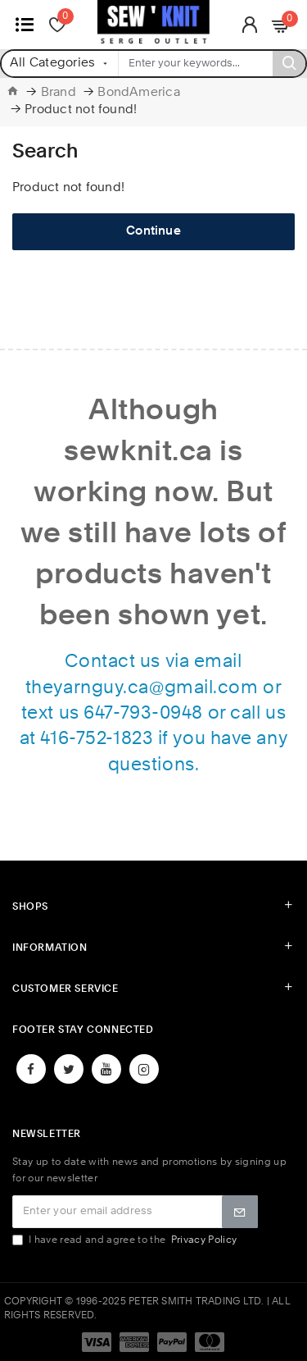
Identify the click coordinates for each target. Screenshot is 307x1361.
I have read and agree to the (125, 1240)
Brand (58, 93)
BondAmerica (138, 93)
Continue (153, 232)
